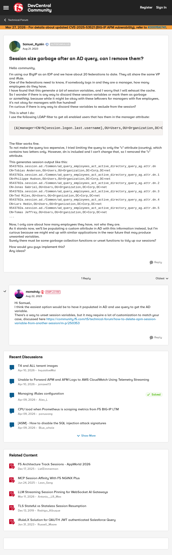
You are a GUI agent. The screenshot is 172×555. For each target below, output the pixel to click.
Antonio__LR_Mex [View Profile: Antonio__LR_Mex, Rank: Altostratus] (49, 496)
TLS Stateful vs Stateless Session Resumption (52, 506)
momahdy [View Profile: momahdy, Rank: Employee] (33, 292)
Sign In (161, 7)
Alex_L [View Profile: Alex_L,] (43, 400)
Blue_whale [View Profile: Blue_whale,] (46, 428)
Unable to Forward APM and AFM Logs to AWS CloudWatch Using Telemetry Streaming (83, 380)
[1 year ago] (26, 483)
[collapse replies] (5, 291)
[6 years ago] (26, 511)
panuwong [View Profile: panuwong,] (46, 414)
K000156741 (157, 27)
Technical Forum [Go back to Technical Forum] (15, 20)
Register (146, 7)
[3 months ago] (26, 370)
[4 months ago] (26, 497)
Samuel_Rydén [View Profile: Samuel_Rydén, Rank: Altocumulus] (33, 44)
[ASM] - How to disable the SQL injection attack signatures (62, 423)
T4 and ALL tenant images (38, 366)
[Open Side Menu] (6, 7)
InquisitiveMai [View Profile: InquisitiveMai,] (47, 370)
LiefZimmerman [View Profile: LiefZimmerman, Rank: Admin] (48, 468)
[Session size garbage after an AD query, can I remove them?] (34, 296)
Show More (86, 436)
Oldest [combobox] (162, 278)
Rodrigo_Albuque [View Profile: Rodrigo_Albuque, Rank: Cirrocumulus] (48, 510)
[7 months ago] (26, 469)
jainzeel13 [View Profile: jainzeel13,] (44, 384)
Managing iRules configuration (41, 393)
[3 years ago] (26, 525)
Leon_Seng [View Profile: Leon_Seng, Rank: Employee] (45, 482)
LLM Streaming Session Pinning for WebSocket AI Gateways (63, 492)
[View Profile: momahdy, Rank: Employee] (19, 294)
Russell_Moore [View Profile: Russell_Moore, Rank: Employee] (47, 524)
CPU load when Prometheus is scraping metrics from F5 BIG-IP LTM (68, 409)
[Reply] (156, 262)
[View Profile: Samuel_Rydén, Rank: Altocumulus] (14, 46)
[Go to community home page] (32, 7)
